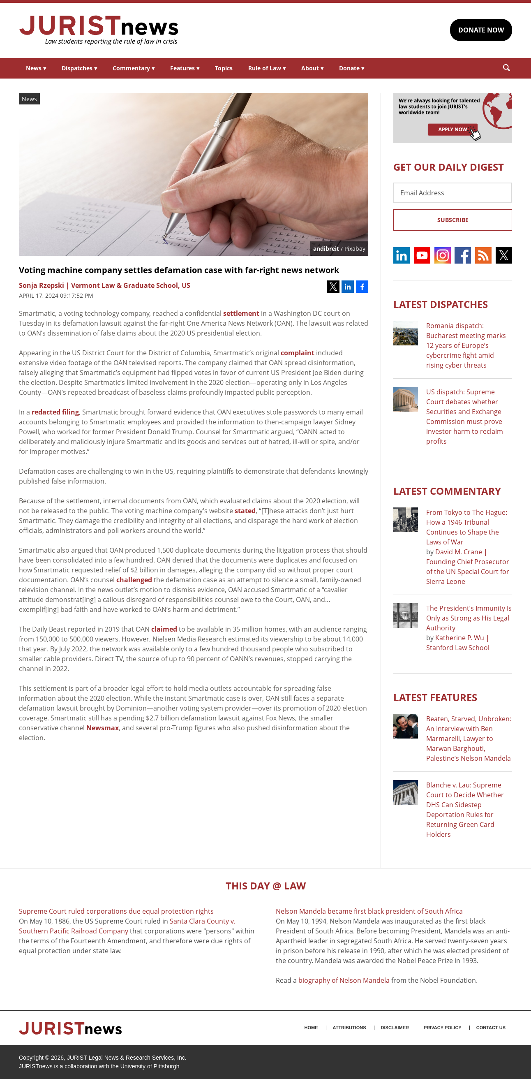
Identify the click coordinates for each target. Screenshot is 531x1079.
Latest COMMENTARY (447, 491)
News (36, 68)
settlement (241, 313)
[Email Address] (452, 193)
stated (245, 510)
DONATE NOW (481, 30)
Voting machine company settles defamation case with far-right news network (179, 270)
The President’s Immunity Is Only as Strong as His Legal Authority (469, 618)
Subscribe (453, 220)
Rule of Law (267, 68)
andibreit (326, 248)
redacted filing (55, 412)
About (312, 68)
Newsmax (102, 727)
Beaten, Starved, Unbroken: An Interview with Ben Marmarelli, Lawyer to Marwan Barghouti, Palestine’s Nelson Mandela (468, 738)
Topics (224, 68)
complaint (297, 352)
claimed (164, 629)
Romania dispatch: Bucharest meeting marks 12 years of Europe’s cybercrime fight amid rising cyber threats (466, 345)
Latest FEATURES (435, 697)
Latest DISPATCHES (440, 304)
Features (184, 68)
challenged (134, 579)
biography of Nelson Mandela (344, 980)
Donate (351, 68)
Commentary (134, 68)
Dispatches (79, 68)
